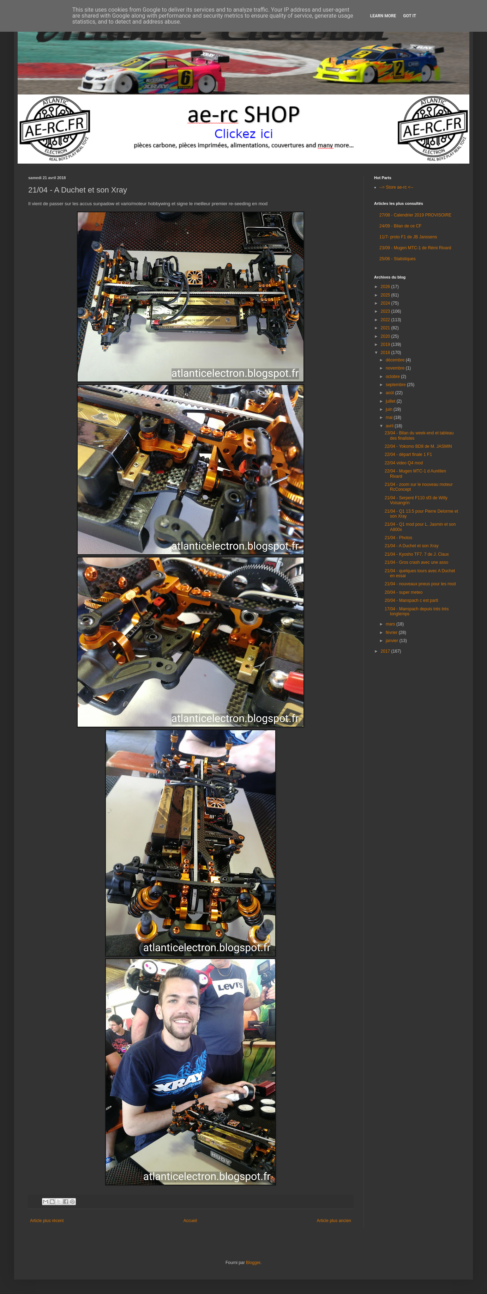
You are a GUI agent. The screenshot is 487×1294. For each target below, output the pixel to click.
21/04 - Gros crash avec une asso (416, 562)
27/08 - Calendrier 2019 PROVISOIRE (415, 215)
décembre (396, 360)
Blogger (253, 1262)
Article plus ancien (334, 1220)
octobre (393, 376)
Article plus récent (47, 1220)
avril (390, 425)
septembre (396, 384)
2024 (386, 303)
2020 (386, 336)
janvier (392, 640)
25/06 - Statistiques (397, 258)
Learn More (383, 15)
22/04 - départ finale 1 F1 (408, 454)
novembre (396, 368)
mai (390, 417)
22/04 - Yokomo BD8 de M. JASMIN (418, 446)
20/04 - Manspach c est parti (411, 600)
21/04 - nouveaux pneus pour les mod (420, 583)
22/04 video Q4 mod (404, 462)
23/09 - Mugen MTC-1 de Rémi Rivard (415, 247)
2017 (386, 651)
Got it (409, 15)
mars (391, 624)
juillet (391, 401)
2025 (386, 295)
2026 (386, 286)
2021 (386, 327)
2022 (386, 319)
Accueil (190, 1220)
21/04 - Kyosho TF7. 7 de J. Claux (417, 554)
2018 (386, 352)
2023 (386, 311)
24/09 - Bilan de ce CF (400, 226)
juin (389, 409)
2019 (386, 344)
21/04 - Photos (398, 537)
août (390, 392)
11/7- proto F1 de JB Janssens (408, 236)
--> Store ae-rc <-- (396, 187)
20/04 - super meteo (403, 592)
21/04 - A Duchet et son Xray (412, 545)
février (392, 632)
